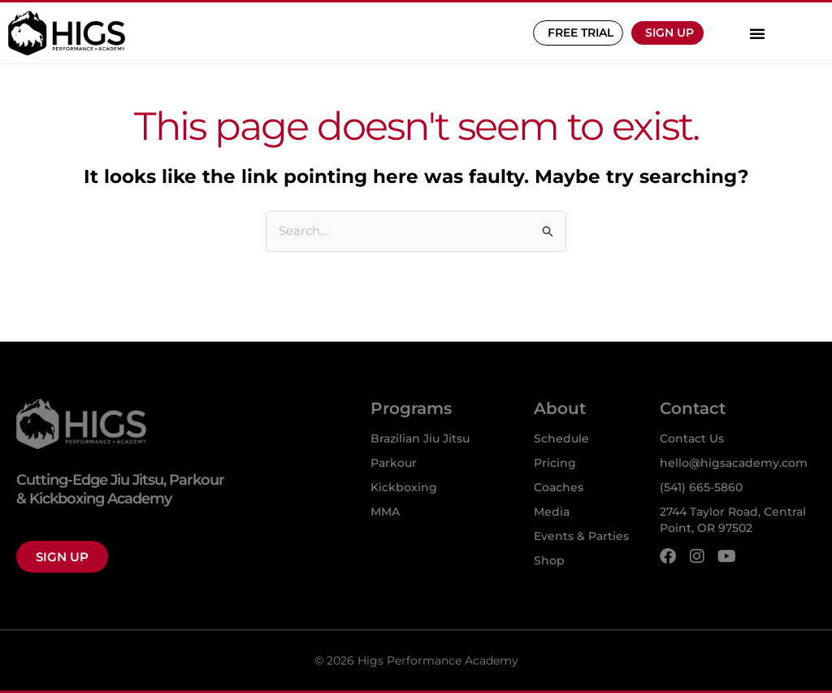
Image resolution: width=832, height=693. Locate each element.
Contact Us (692, 438)
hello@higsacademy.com (734, 462)
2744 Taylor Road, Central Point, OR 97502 (733, 519)
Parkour (393, 462)
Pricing (555, 462)
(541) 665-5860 (701, 487)
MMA (385, 511)
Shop (549, 560)
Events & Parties (581, 536)
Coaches (558, 487)
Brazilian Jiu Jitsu (420, 438)
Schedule (561, 438)
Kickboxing (403, 487)
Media (552, 511)
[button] (757, 33)
